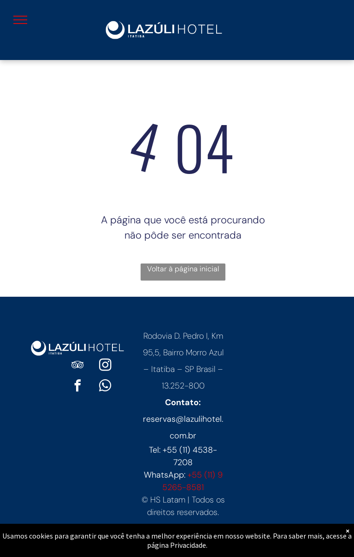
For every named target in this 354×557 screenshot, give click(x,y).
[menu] (20, 20)
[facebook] (77, 387)
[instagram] (105, 366)
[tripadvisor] (77, 366)
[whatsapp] (105, 387)
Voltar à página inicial (183, 269)
